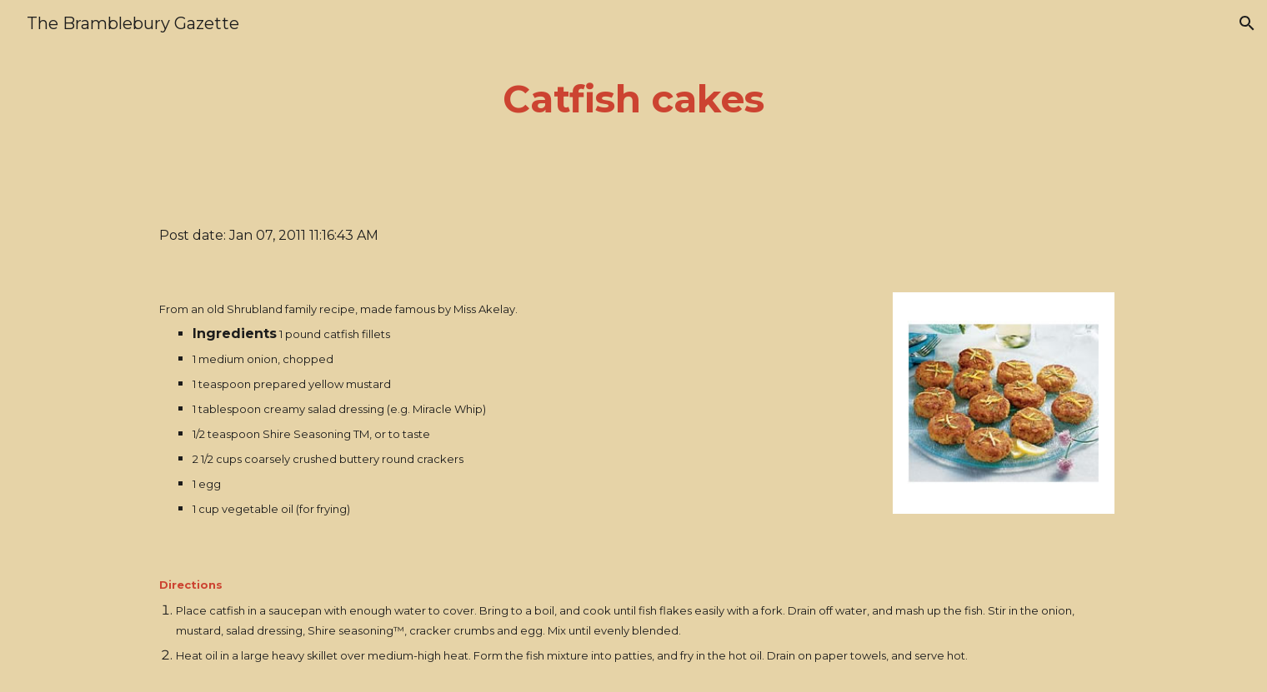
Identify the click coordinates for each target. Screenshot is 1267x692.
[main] (633, 99)
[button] (1247, 23)
